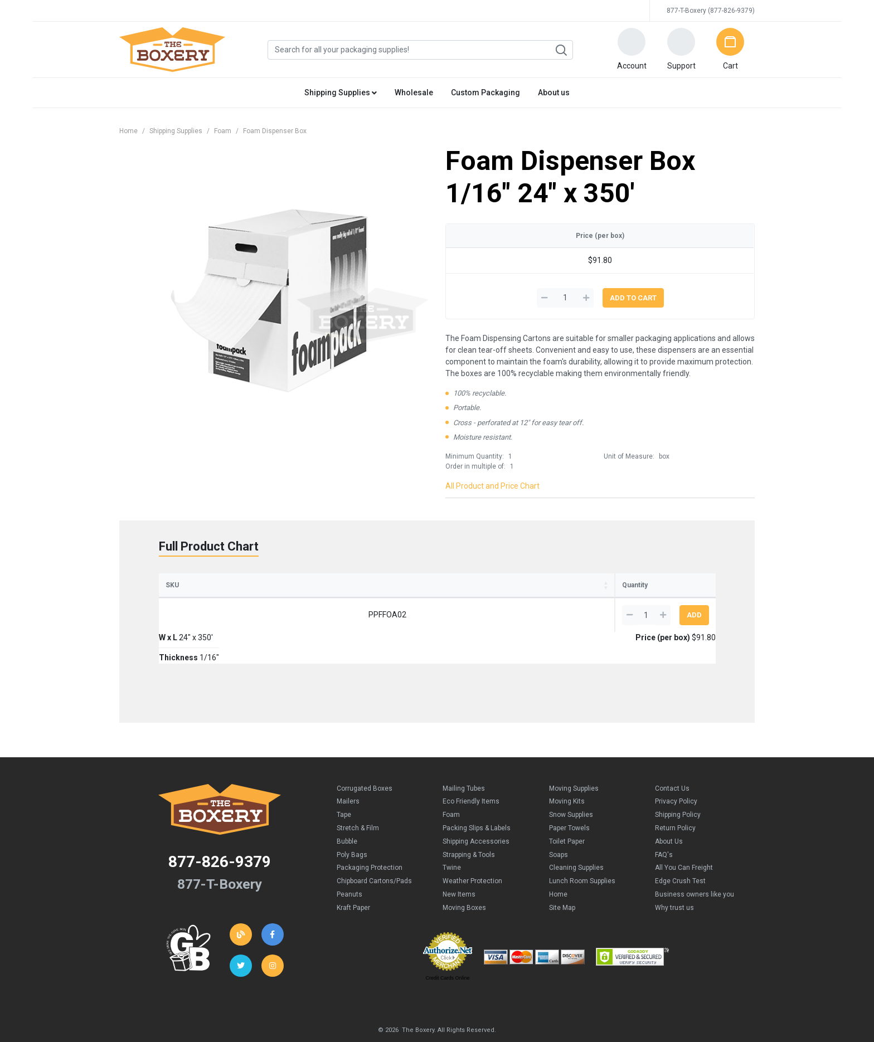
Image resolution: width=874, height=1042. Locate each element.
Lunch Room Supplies (582, 849)
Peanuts (349, 862)
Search (560, 50)
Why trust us (674, 876)
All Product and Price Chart (492, 485)
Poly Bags (352, 823)
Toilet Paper (567, 810)
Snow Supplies (571, 783)
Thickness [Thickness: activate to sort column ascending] (386, 585)
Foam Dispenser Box (275, 131)
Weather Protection (472, 849)
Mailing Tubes (464, 757)
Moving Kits (567, 769)
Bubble (347, 810)
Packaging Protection (369, 836)
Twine (452, 836)
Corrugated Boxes (364, 757)
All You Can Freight (684, 836)
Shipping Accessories (476, 810)
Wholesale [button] (414, 92)
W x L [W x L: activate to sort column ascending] (282, 585)
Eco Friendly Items (471, 769)
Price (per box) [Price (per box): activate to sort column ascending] (504, 585)
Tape (344, 783)
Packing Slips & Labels (477, 796)
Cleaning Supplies (576, 836)
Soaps (558, 823)
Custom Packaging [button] (485, 92)
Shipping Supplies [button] (340, 92)
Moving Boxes (464, 876)
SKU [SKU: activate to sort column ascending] (172, 585)
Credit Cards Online (447, 946)
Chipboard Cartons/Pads (374, 849)
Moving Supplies (574, 757)
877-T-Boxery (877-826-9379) (711, 10)
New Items (459, 862)
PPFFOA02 (213, 614)
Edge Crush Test (680, 849)
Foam (222, 131)
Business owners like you (694, 862)
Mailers (348, 769)
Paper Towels (569, 796)
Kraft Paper (353, 876)
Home (128, 131)
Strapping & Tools (469, 823)
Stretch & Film (358, 796)
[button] (631, 49)
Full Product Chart (209, 546)
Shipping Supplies (175, 131)
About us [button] (554, 92)
